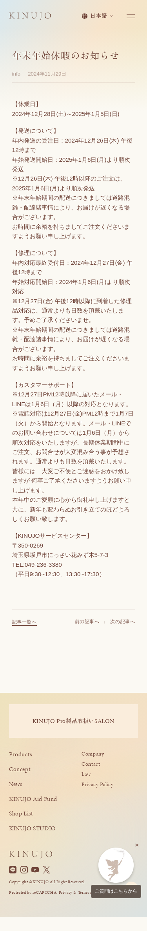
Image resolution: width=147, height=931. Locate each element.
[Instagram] (24, 870)
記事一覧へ (24, 624)
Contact (91, 764)
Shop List (21, 813)
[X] (46, 870)
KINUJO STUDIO (32, 828)
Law (86, 774)
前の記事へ (87, 624)
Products (20, 754)
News (15, 784)
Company (93, 753)
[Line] (12, 870)
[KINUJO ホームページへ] (30, 16)
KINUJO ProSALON (73, 721)
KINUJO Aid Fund (33, 799)
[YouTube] (35, 870)
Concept (20, 769)
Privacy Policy (98, 784)
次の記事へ (122, 624)
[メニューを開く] (131, 16)
